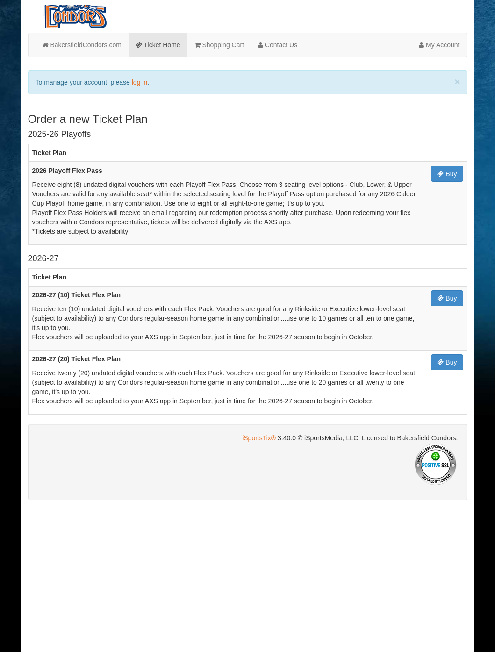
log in (139, 82)
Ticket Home (158, 45)
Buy (447, 174)
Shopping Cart (219, 45)
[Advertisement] (247, 574)
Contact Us (277, 45)
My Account (439, 45)
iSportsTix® (259, 438)
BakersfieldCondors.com (82, 45)
